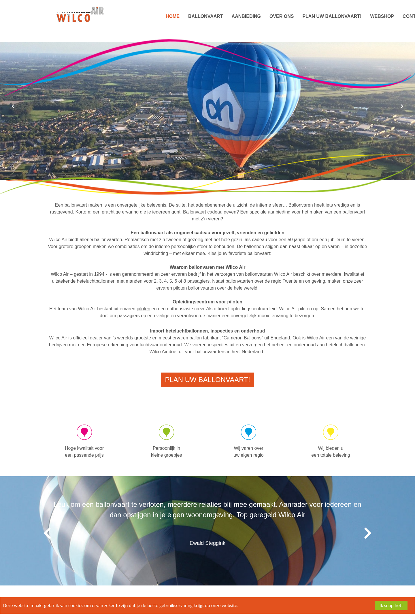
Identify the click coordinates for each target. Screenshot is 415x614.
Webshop (382, 16)
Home (173, 16)
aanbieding (279, 211)
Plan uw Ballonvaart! (331, 16)
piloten (143, 308)
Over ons (281, 16)
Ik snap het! (391, 605)
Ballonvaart (205, 16)
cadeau (215, 211)
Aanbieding (246, 16)
